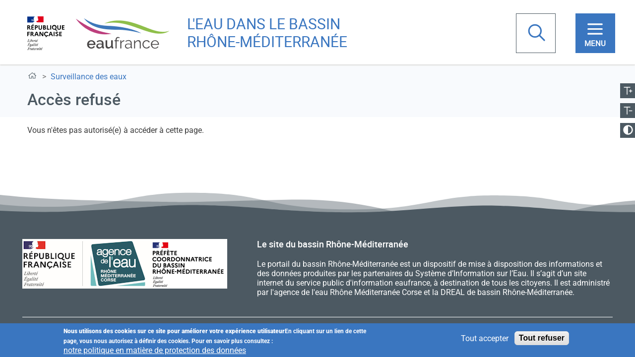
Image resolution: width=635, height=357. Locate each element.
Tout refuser (542, 338)
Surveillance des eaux (89, 76)
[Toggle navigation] (595, 33)
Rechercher (538, 34)
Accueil (34, 77)
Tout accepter (484, 339)
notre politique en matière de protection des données (155, 351)
